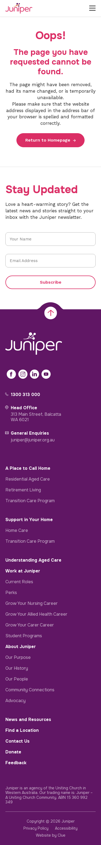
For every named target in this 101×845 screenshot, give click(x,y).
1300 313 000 (25, 394)
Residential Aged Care (27, 479)
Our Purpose (18, 657)
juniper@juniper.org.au (33, 440)
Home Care (16, 530)
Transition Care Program (30, 501)
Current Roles (19, 582)
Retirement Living (23, 490)
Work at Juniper (22, 571)
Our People (16, 679)
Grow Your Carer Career (29, 625)
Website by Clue (50, 835)
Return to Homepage (47, 140)
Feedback (15, 763)
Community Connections (29, 690)
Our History (16, 668)
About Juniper (20, 646)
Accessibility (66, 828)
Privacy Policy (35, 828)
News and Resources (28, 719)
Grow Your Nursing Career (31, 603)
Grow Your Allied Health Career (36, 614)
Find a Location (22, 730)
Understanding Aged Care (33, 560)
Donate (13, 752)
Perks (11, 592)
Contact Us (17, 741)
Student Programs (23, 636)
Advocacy (15, 700)
